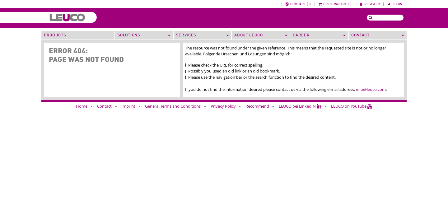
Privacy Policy (223, 106)
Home (81, 106)
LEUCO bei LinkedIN (300, 106)
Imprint (128, 106)
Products (55, 35)
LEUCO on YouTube (351, 106)
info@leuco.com (371, 89)
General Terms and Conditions (173, 106)
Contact (104, 106)
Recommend (257, 106)
